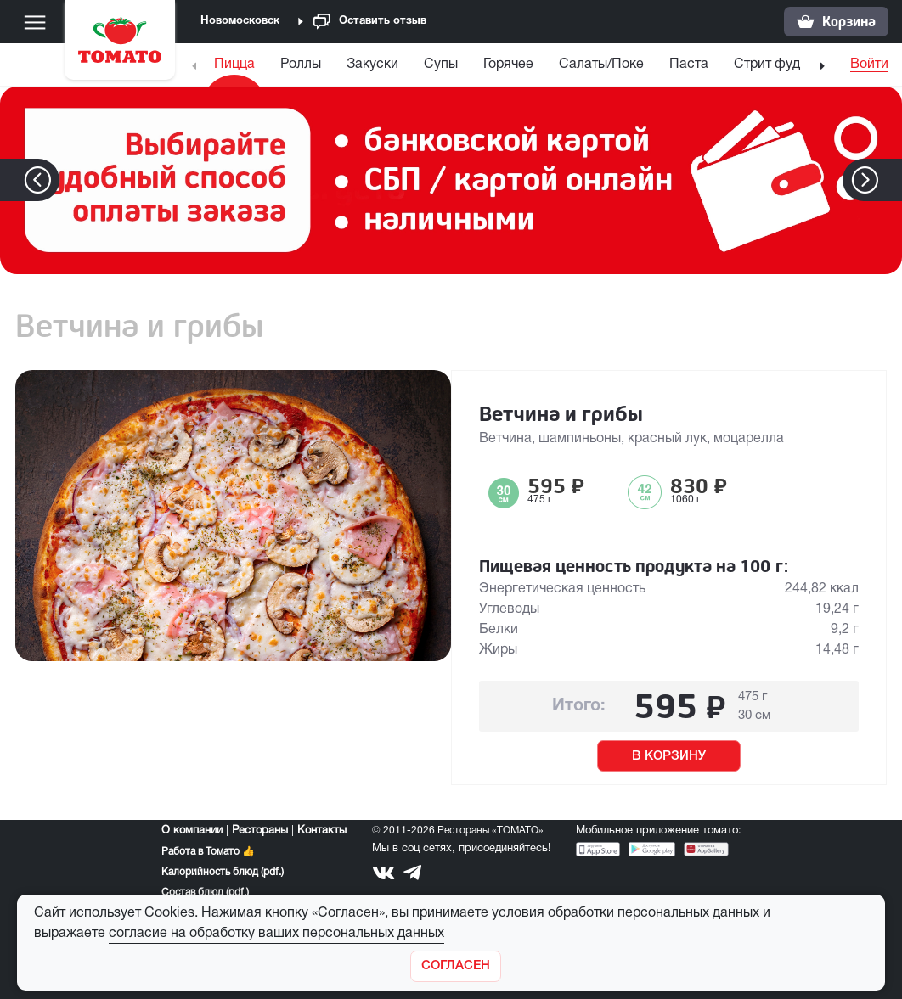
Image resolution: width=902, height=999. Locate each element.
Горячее (508, 64)
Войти (869, 64)
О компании (192, 831)
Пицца (234, 64)
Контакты (322, 831)
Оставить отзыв (369, 22)
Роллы (300, 64)
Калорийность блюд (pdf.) (222, 872)
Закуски (372, 64)
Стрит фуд (767, 64)
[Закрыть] (455, 966)
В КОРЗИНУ (669, 756)
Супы (441, 64)
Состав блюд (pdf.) (205, 892)
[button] (890, 180)
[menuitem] (237, 68)
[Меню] (35, 22)
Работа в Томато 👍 (208, 851)
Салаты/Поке (601, 64)
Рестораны (260, 831)
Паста (688, 64)
